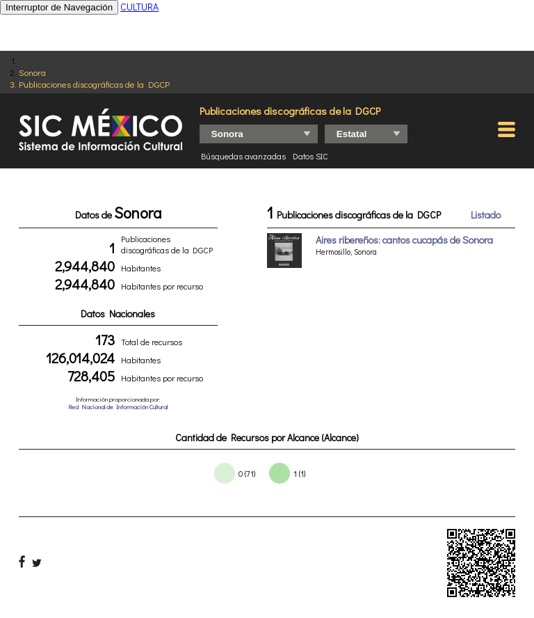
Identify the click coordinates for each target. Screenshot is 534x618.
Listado (486, 214)
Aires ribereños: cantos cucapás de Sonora (404, 239)
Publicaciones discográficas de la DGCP (94, 84)
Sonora (32, 72)
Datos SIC (310, 155)
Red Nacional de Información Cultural (118, 407)
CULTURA (139, 6)
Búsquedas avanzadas (243, 155)
